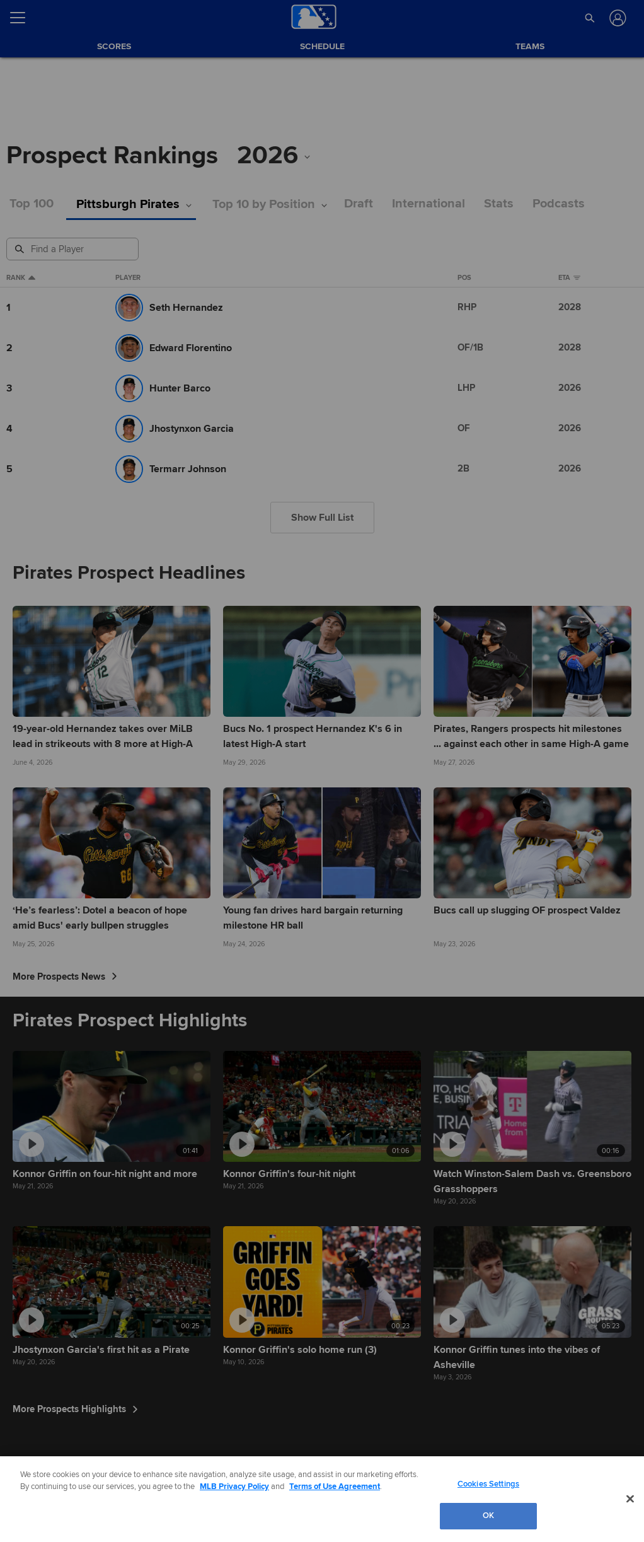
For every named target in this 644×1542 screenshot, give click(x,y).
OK (488, 1515)
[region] (322, 1499)
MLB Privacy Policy (234, 1486)
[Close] (630, 1498)
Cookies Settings (488, 1484)
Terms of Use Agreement (334, 1486)
